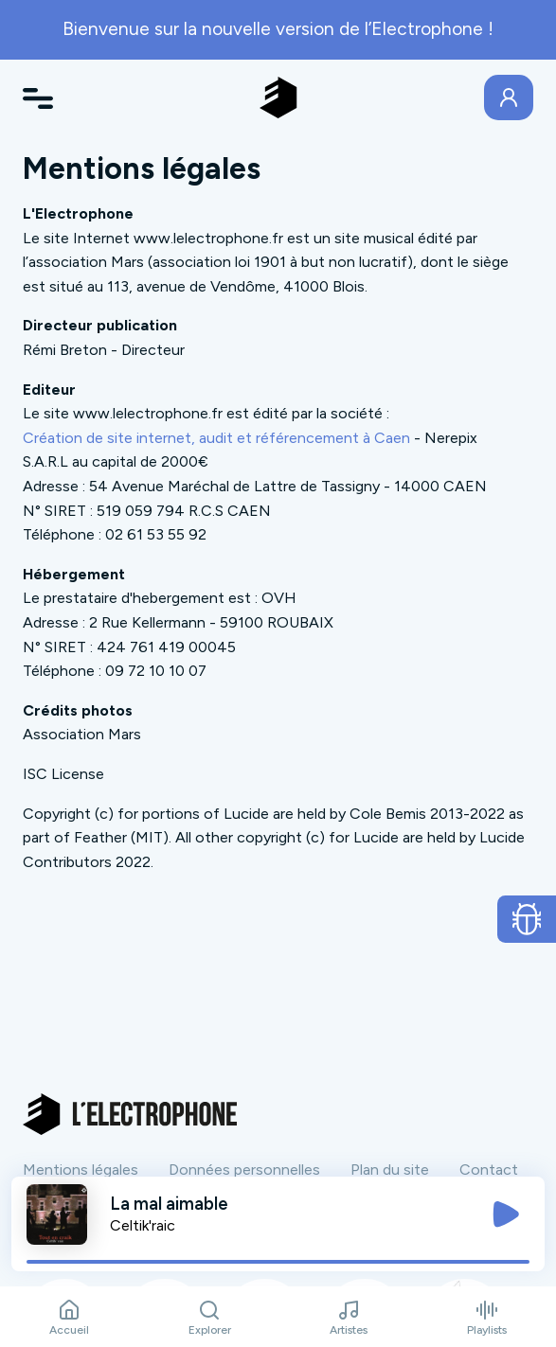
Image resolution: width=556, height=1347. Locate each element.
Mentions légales (80, 1170)
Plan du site (389, 1170)
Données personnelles (244, 1170)
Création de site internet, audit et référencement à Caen (216, 438)
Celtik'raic (142, 1225)
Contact (488, 1170)
